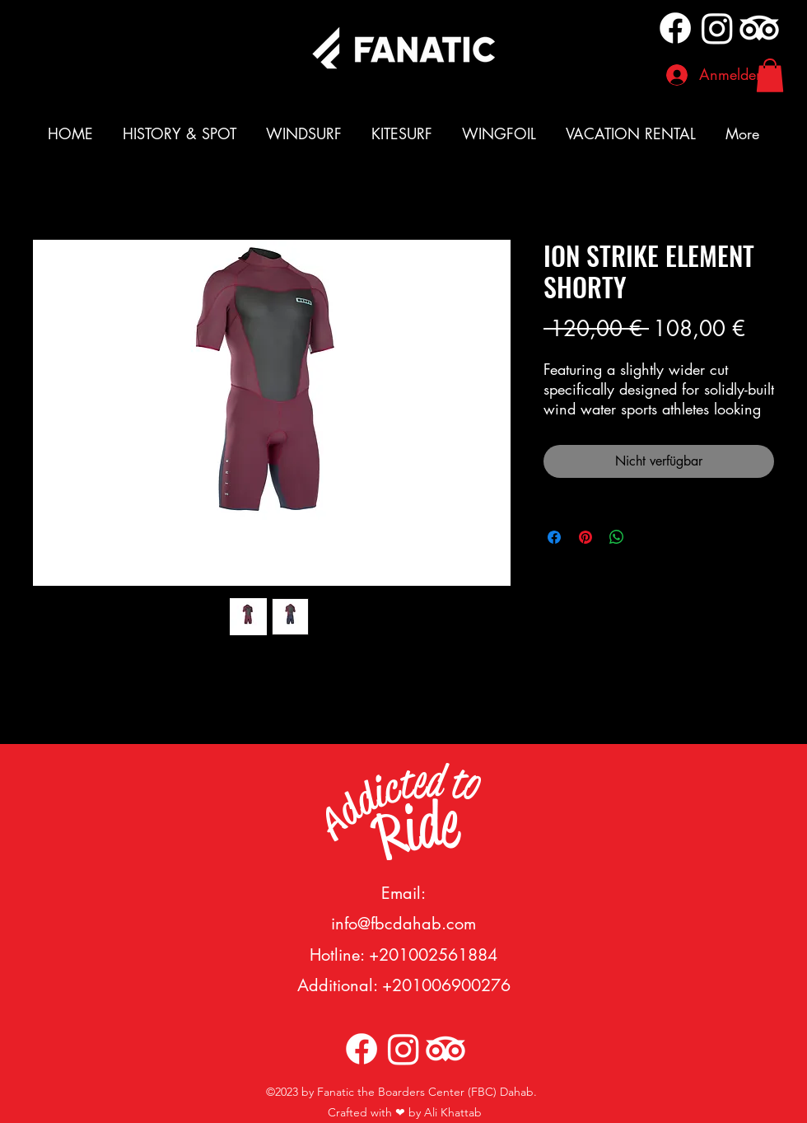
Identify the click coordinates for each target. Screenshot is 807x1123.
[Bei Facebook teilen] (554, 537)
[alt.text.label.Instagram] (717, 28)
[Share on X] (648, 537)
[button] (770, 75)
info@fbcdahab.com (403, 923)
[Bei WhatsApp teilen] (617, 537)
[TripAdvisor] (759, 28)
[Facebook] (675, 28)
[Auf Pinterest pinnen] (585, 537)
